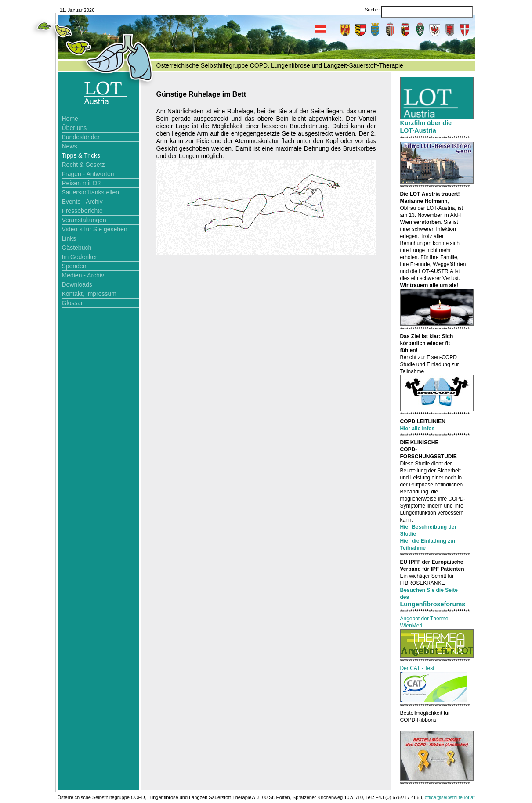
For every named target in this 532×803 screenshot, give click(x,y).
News (69, 146)
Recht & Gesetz (83, 164)
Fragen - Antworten (88, 173)
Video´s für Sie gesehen (94, 229)
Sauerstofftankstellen (90, 192)
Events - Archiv (82, 201)
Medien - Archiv (83, 275)
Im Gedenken (80, 256)
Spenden (74, 266)
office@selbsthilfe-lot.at (450, 797)
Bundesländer (81, 136)
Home (70, 118)
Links (69, 238)
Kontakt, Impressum (89, 293)
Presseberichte (82, 210)
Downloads (77, 284)
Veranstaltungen (84, 219)
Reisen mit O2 (81, 183)
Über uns (74, 127)
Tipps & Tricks (81, 155)
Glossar (72, 302)
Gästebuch (77, 247)
